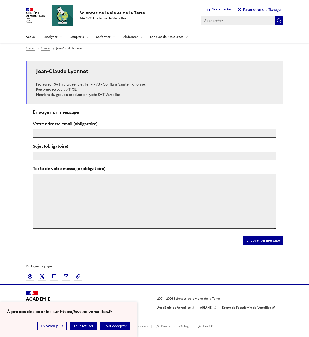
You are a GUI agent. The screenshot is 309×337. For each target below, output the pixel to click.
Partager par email (66, 276)
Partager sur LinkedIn (54, 276)
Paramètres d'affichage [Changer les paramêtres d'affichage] (262, 9)
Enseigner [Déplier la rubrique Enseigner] (50, 37)
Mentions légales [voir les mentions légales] (138, 326)
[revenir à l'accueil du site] (112, 13)
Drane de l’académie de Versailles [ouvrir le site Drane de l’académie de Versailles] (246, 307)
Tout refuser (83, 325)
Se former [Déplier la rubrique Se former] (103, 37)
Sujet (50, 146)
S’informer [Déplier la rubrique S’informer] (130, 37)
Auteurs (45, 49)
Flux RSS (208, 326)
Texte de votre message (69, 168)
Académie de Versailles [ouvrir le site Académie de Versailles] (174, 307)
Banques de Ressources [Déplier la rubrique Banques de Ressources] (166, 37)
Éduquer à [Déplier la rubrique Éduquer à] (77, 37)
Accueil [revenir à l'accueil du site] (31, 37)
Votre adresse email (65, 124)
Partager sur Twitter (42, 276)
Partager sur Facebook (30, 276)
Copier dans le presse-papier (78, 276)
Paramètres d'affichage (175, 326)
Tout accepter (115, 325)
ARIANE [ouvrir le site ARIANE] (206, 307)
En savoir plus (52, 325)
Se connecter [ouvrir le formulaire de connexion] (221, 9)
